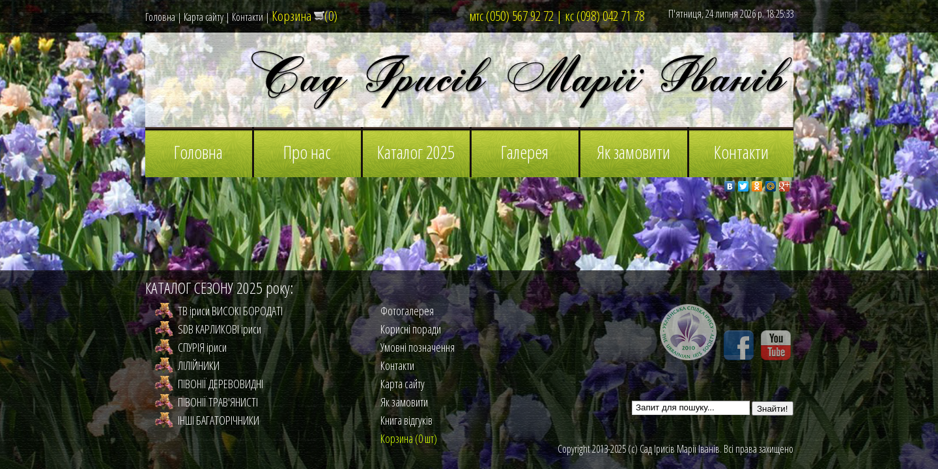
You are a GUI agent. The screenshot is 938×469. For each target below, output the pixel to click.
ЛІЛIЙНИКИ (199, 365)
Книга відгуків (406, 420)
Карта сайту (203, 17)
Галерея (524, 151)
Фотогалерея (407, 311)
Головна (160, 17)
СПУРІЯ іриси (202, 347)
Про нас (307, 151)
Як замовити (633, 151)
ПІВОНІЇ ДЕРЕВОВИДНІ (220, 383)
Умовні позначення (417, 347)
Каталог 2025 (416, 151)
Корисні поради (410, 329)
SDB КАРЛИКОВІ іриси (219, 329)
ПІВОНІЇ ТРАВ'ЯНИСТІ (218, 402)
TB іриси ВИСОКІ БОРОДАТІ (230, 311)
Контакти (247, 17)
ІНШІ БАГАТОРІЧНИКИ (218, 420)
